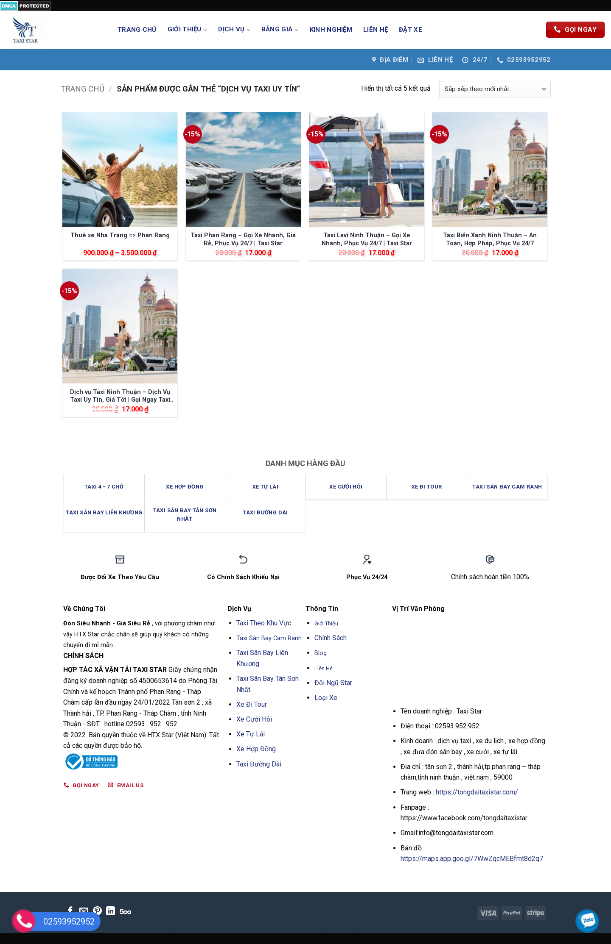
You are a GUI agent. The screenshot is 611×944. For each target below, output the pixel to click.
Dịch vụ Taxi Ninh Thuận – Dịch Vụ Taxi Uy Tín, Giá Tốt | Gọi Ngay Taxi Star (120, 397)
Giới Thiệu (187, 29)
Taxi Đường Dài (258, 764)
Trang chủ (82, 88)
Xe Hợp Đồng (256, 749)
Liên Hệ (375, 29)
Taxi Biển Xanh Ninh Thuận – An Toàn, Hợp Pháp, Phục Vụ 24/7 (490, 239)
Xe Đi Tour (251, 704)
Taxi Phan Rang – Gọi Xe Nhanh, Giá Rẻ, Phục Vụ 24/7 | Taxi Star (243, 239)
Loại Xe (325, 698)
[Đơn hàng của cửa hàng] (494, 89)
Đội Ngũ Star (333, 683)
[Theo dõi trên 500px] (125, 911)
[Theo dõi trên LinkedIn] (110, 911)
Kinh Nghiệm (331, 29)
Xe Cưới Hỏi (254, 719)
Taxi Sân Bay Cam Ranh (269, 638)
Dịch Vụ (234, 29)
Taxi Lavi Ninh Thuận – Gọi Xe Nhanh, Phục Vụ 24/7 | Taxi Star (367, 239)
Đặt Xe (410, 29)
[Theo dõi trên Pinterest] (97, 911)
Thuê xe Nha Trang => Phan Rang (120, 235)
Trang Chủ (137, 29)
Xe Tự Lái (250, 734)
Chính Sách (330, 638)
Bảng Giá (280, 29)
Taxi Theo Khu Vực (263, 623)
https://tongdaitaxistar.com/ (477, 792)
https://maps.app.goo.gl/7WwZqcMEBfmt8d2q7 (472, 859)
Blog (320, 653)
